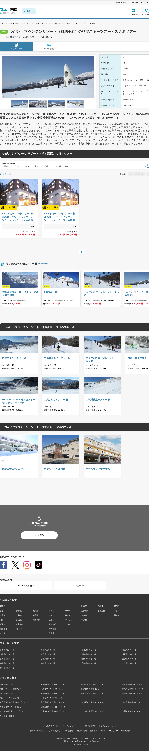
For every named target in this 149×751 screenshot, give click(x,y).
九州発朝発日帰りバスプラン (11, 711)
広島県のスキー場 (88, 663)
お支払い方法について (108, 726)
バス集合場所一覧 (50, 726)
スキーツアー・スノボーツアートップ (15, 23)
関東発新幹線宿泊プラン (91, 689)
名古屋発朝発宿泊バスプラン (93, 702)
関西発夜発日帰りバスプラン (52, 693)
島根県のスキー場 (48, 663)
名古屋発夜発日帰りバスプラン (53, 702)
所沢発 (19, 620)
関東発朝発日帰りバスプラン (11, 684)
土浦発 (68, 624)
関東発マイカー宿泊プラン (11, 689)
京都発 (84, 615)
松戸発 (51, 611)
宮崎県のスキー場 (7, 668)
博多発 (116, 615)
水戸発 (68, 611)
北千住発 (3, 629)
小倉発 (116, 611)
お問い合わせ (68, 731)
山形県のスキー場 (88, 650)
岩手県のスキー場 (48, 650)
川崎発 (35, 615)
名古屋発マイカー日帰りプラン (53, 707)
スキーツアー (16, 46)
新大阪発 (85, 611)
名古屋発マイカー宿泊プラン (11, 707)
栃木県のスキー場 (7, 654)
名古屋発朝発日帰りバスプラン (12, 702)
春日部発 (19, 629)
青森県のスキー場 (7, 650)
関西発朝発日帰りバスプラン (11, 693)
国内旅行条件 (81, 731)
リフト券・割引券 (7, 716)
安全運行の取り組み (38, 731)
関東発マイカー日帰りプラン (52, 689)
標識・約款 (125, 731)
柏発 (51, 615)
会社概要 (93, 731)
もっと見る (39, 535)
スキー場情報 (49, 46)
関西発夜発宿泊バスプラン (92, 693)
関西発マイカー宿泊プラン (11, 698)
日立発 (68, 615)
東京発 (2, 615)
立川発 (2, 633)
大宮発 (19, 611)
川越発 (19, 615)
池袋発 (2, 620)
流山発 (51, 620)
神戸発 (84, 620)
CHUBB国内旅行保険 (26, 586)
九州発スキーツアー (43, 23)
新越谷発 (19, 624)
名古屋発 (101, 611)
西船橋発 (52, 624)
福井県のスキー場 (88, 659)
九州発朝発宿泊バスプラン (92, 711)
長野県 (57, 23)
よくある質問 (54, 731)
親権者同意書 (90, 726)
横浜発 (35, 611)
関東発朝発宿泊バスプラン (92, 684)
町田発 (2, 624)
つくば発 (68, 620)
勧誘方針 (80, 586)
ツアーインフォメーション (71, 726)
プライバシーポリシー (109, 731)
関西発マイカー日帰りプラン (52, 698)
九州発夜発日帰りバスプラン (52, 711)
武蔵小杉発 (37, 620)
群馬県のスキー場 (48, 654)
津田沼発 (52, 629)
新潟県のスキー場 (7, 659)
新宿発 (2, 611)
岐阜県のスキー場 (48, 659)
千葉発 (51, 633)
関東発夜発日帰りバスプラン (52, 684)
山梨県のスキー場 (88, 654)
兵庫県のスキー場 (7, 663)
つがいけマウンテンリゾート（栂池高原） (81, 23)
